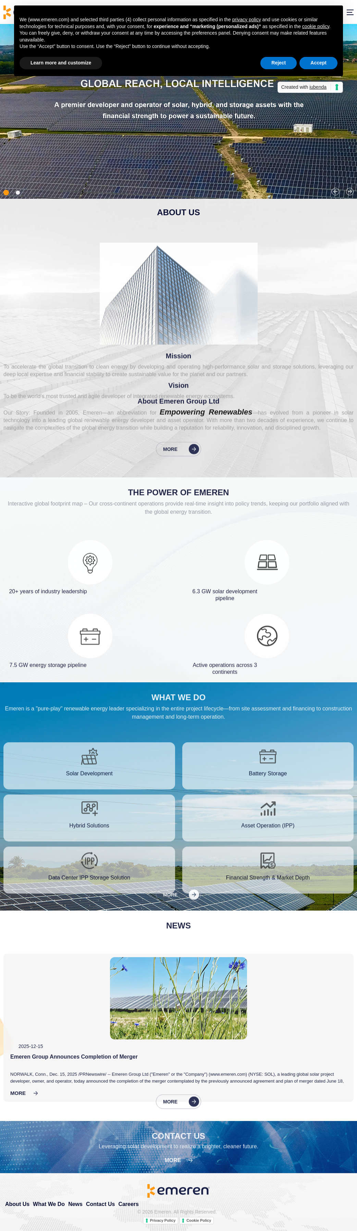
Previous (335, 191)
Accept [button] (318, 62)
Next (350, 191)
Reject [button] (278, 62)
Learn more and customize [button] (60, 62)
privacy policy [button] (246, 19)
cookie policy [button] (315, 26)
